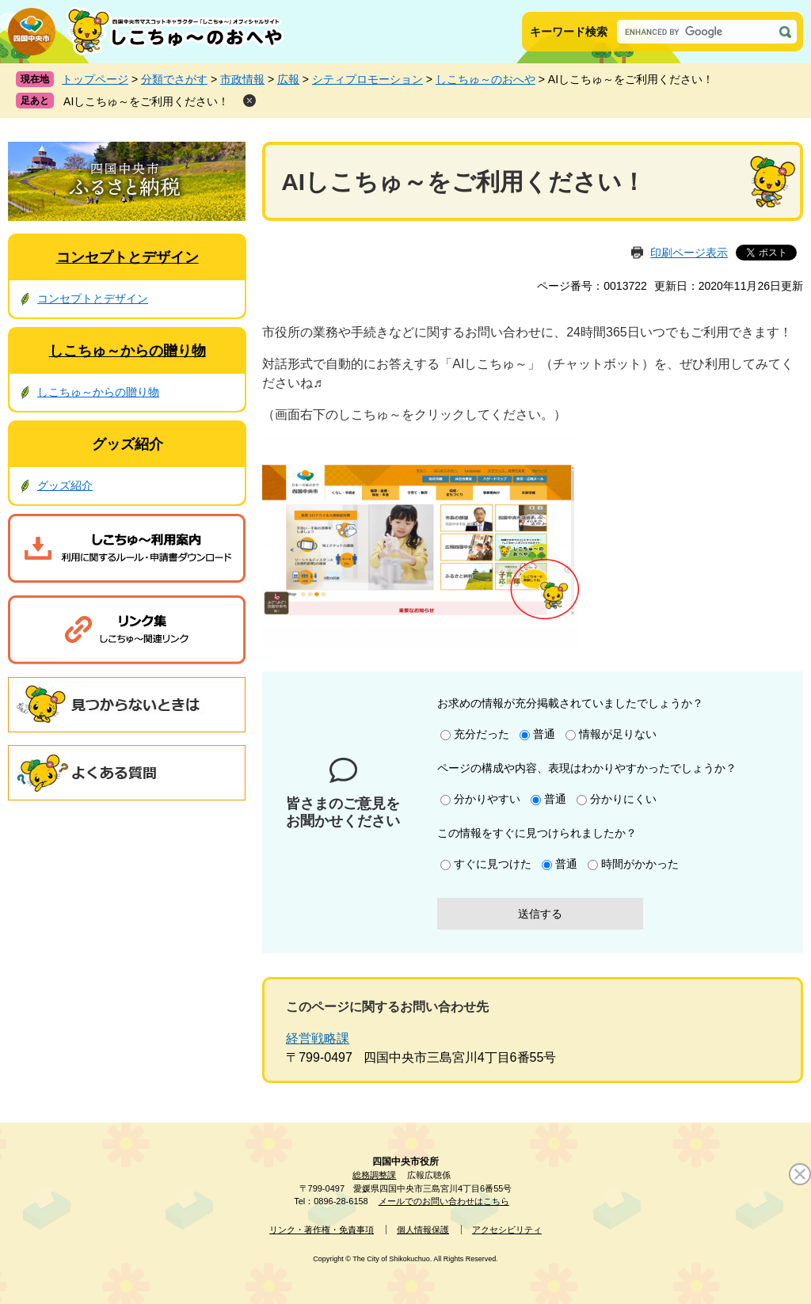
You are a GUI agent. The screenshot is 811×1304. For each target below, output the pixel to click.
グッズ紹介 (127, 444)
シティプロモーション (367, 79)
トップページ (95, 79)
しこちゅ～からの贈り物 (127, 351)
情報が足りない (618, 734)
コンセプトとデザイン (127, 257)
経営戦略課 (317, 1038)
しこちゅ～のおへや (485, 79)
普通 (544, 734)
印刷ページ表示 (689, 252)
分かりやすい (487, 799)
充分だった (481, 734)
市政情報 (242, 79)
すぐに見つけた (492, 863)
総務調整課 (374, 1175)
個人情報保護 (423, 1229)
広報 (288, 79)
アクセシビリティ (507, 1229)
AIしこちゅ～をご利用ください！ (146, 101)
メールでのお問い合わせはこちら (444, 1201)
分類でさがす (174, 79)
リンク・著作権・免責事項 (321, 1229)
